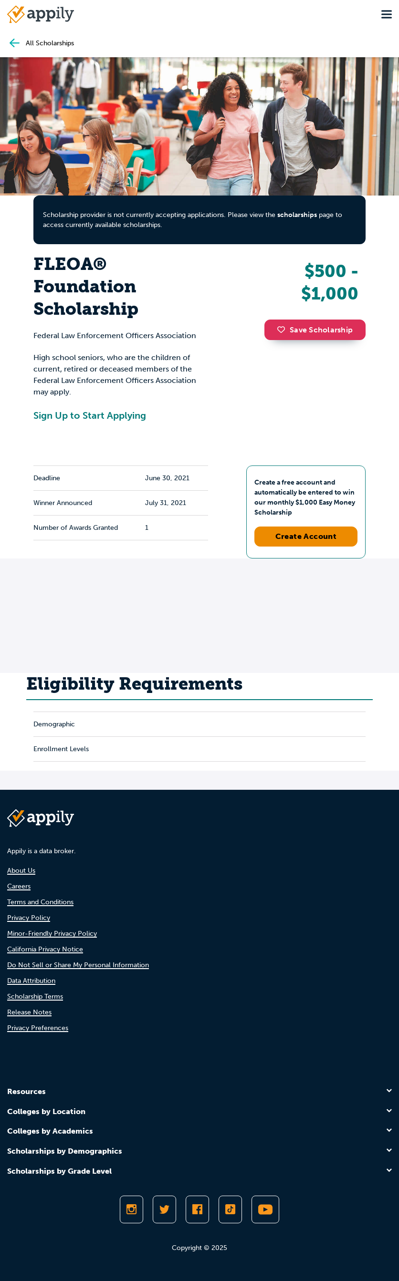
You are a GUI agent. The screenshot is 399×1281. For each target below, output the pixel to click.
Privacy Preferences (37, 1028)
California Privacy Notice (45, 949)
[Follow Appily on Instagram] (131, 1209)
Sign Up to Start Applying (89, 415)
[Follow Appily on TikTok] (230, 1209)
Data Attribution (31, 981)
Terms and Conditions (40, 902)
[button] (283, 329)
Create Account (306, 536)
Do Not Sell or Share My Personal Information (78, 965)
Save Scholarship (315, 329)
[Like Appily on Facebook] (197, 1209)
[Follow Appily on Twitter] (164, 1209)
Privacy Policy (28, 918)
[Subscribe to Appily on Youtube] (265, 1209)
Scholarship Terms (35, 996)
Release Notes (29, 1012)
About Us (21, 871)
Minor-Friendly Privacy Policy (52, 934)
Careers (19, 886)
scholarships (297, 215)
